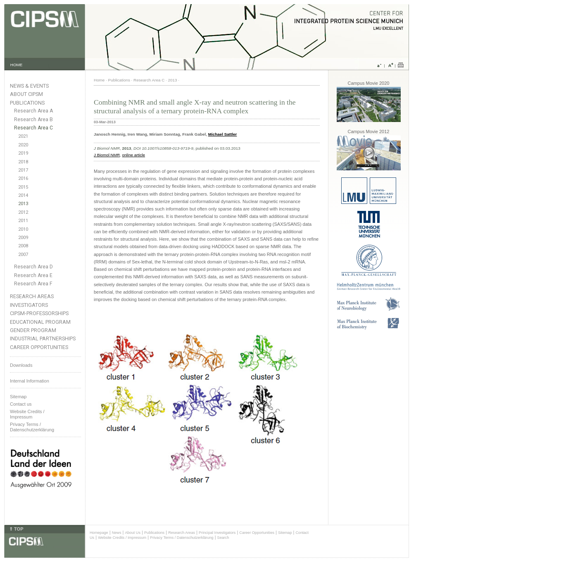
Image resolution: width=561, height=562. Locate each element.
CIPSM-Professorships (39, 313)
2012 (23, 212)
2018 (23, 162)
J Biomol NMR (107, 155)
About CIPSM (26, 94)
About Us (132, 533)
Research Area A (33, 111)
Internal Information (29, 380)
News (116, 533)
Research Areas (32, 296)
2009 (23, 237)
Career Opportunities (39, 347)
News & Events (29, 86)
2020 (23, 145)
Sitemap (18, 396)
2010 (23, 229)
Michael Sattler (222, 134)
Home (99, 80)
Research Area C (33, 128)
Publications (27, 103)
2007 (23, 254)
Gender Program (33, 330)
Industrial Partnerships (43, 338)
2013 (23, 203)
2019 (23, 153)
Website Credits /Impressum (27, 414)
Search (223, 538)
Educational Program (40, 322)
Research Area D (33, 267)
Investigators (29, 305)
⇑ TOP (16, 528)
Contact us (21, 404)
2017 (23, 170)
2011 (23, 220)
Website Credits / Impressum (122, 538)
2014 (23, 195)
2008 (23, 246)
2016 (23, 178)
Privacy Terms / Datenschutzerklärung (32, 427)
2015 (23, 187)
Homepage (99, 533)
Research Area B (33, 119)
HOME (16, 64)
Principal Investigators (217, 533)
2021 (23, 136)
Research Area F (33, 284)
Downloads (21, 365)
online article (133, 155)
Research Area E (33, 275)
